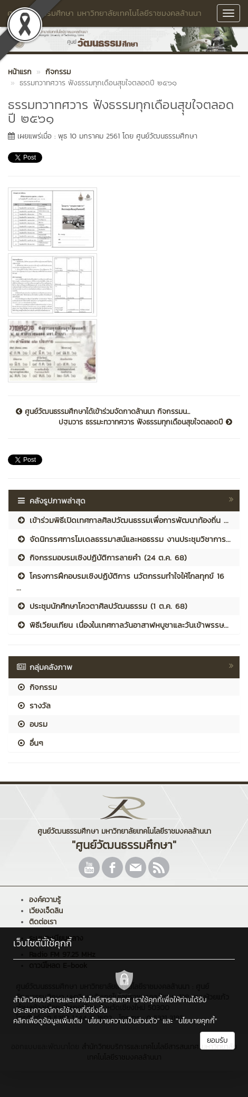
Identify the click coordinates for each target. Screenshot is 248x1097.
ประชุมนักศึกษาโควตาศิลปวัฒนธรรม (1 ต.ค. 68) (101, 606)
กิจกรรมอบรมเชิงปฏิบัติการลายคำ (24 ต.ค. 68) (101, 557)
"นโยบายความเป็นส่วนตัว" (122, 1020)
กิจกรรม (36, 687)
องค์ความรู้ (45, 899)
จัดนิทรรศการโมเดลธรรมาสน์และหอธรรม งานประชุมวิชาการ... (123, 539)
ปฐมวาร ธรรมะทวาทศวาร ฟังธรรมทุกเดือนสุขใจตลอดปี (145, 422)
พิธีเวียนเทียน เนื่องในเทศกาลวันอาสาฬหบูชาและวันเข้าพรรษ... (122, 625)
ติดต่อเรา (42, 921)
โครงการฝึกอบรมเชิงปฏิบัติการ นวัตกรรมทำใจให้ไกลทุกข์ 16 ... (120, 581)
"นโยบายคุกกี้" (196, 1020)
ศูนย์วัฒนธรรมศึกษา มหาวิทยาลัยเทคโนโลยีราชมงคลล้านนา (104, 13)
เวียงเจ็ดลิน (46, 910)
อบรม (31, 724)
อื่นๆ (29, 743)
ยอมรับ (217, 1040)
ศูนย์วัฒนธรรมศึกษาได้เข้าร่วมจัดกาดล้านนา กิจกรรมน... (103, 412)
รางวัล (33, 705)
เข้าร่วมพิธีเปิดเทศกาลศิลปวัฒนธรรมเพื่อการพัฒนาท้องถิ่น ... (122, 520)
